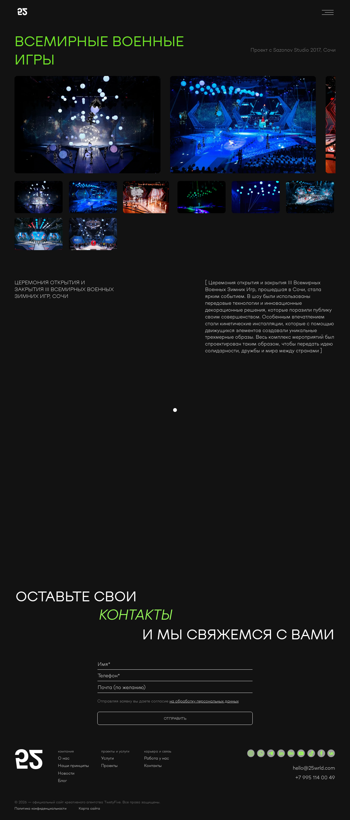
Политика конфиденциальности (40, 808)
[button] (73, 751)
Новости (66, 773)
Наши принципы (73, 765)
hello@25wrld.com (314, 767)
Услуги (107, 758)
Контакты (153, 765)
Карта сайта (89, 808)
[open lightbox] (87, 124)
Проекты (109, 765)
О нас (63, 758)
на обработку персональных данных (204, 701)
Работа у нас (156, 758)
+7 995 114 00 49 (315, 777)
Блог (62, 780)
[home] (66, 12)
